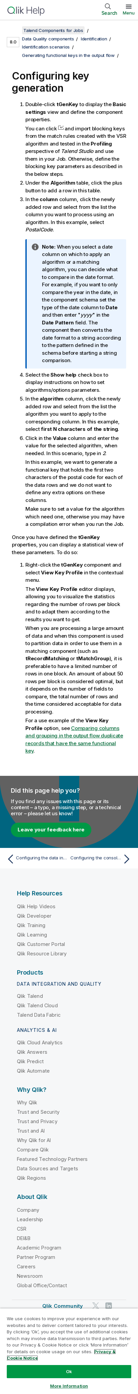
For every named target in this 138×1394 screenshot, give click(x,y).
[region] (69, 1351)
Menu (129, 12)
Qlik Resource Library (42, 953)
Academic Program (39, 1247)
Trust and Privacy (37, 1121)
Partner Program (36, 1257)
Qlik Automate (33, 1071)
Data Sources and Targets (47, 1168)
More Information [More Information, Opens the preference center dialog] (69, 1386)
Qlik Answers (32, 1052)
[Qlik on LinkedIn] (109, 1305)
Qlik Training (31, 925)
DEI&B (23, 1238)
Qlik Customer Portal (41, 944)
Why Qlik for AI (34, 1140)
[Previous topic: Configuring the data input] (36, 859)
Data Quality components (48, 38)
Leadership (30, 1219)
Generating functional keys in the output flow (68, 55)
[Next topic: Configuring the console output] (101, 859)
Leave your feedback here (51, 829)
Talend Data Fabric (39, 1015)
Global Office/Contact (42, 1285)
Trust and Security (38, 1112)
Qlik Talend (30, 996)
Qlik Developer (34, 916)
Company (28, 1210)
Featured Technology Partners (52, 1159)
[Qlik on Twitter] (96, 1305)
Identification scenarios (46, 47)
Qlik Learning (32, 935)
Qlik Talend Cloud (37, 1005)
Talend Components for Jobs (53, 30)
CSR (21, 1229)
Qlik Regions (31, 1178)
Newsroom (30, 1276)
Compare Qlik (33, 1149)
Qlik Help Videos (36, 906)
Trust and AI (31, 1131)
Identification (94, 38)
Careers (26, 1266)
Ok (69, 1371)
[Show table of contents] (13, 30)
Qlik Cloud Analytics (40, 1042)
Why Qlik (27, 1102)
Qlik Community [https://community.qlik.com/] (62, 1306)
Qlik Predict (30, 1061)
